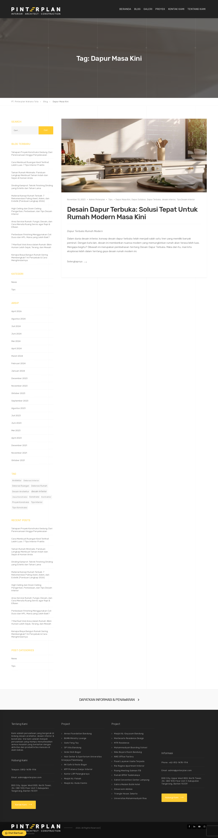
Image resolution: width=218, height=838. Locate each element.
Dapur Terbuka (154, 199)
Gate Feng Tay (71, 743)
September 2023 (19, 401)
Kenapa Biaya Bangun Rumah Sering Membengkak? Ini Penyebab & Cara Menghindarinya (29, 258)
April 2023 (16, 438)
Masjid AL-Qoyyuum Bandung (129, 733)
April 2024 (16, 348)
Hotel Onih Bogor (72, 752)
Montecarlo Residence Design (129, 738)
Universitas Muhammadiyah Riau (130, 798)
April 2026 (16, 311)
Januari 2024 (18, 371)
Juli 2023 (16, 415)
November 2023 (19, 386)
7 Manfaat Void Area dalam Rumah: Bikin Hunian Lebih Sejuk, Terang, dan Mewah (31, 246)
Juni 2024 (16, 333)
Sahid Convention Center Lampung (131, 780)
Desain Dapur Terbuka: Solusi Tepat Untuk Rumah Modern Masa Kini (132, 213)
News (14, 282)
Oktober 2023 (18, 393)
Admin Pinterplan (97, 199)
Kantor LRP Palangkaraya (77, 774)
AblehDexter (29, 833)
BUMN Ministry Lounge (75, 738)
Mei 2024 (16, 341)
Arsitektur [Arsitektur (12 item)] (16, 480)
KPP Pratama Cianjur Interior (78, 769)
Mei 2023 (16, 430)
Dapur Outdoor (139, 199)
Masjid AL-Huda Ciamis (75, 783)
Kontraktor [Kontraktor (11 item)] (46, 497)
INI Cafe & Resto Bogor (75, 764)
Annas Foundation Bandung (78, 733)
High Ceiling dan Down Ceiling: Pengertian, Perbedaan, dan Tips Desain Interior (31, 211)
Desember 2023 (19, 378)
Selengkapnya (75, 261)
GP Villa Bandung (72, 747)
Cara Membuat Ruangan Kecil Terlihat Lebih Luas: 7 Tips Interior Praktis (30, 163)
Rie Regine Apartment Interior (129, 766)
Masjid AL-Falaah (72, 778)
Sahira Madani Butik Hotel (127, 784)
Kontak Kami (176, 9)
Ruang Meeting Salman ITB (127, 770)
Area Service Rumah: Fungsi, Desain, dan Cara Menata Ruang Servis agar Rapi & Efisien (31, 224)
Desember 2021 (19, 445)
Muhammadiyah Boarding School (130, 747)
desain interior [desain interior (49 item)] (39, 491)
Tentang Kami (196, 9)
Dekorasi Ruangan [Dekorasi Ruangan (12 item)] (20, 486)
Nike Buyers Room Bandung (128, 752)
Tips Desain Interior (186, 199)
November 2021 (19, 453)
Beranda (125, 9)
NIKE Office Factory (124, 757)
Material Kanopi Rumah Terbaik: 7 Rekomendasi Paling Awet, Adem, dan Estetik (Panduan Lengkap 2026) (30, 198)
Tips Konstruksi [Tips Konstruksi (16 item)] (19, 507)
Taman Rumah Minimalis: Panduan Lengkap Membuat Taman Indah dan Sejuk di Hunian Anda (29, 175)
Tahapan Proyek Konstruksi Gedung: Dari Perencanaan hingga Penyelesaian (31, 153)
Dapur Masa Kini (123, 199)
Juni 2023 (16, 423)
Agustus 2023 (18, 408)
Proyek (160, 9)
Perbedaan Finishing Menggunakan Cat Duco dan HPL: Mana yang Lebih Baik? (31, 235)
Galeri (148, 9)
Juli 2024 (16, 326)
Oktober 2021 (18, 460)
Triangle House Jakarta (125, 794)
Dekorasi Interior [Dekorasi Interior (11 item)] (31, 480)
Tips (110, 199)
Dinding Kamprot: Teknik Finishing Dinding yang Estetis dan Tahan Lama (32, 186)
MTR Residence (121, 743)
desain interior (169, 199)
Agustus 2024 (18, 319)
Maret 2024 (17, 356)
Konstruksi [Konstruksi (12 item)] (34, 497)
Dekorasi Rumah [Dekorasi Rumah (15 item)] (39, 486)
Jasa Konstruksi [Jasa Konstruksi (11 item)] (19, 497)
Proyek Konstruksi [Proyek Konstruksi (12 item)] (20, 502)
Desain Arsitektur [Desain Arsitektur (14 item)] (20, 491)
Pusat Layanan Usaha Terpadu (129, 761)
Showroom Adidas (123, 789)
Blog (137, 9)
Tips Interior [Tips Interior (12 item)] (36, 502)
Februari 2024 (18, 363)
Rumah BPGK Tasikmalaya (127, 775)
